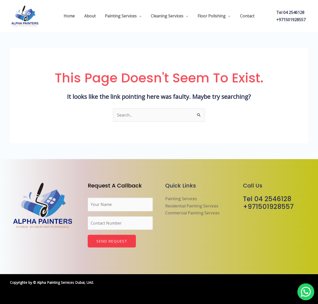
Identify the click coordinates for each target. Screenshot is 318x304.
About (92, 16)
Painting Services (121, 16)
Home (72, 16)
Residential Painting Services (191, 206)
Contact (244, 16)
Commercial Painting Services (192, 213)
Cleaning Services (166, 16)
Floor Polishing (210, 16)
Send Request (111, 241)
